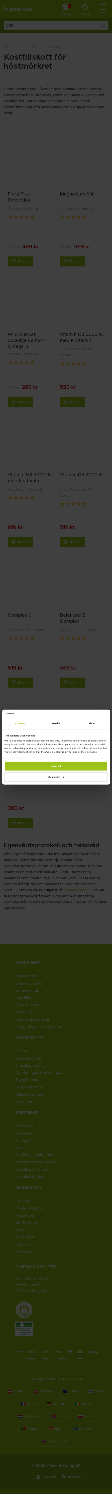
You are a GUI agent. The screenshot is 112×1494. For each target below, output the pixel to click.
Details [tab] (56, 723)
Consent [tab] (20, 723)
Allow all (56, 766)
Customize (56, 777)
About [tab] (91, 723)
